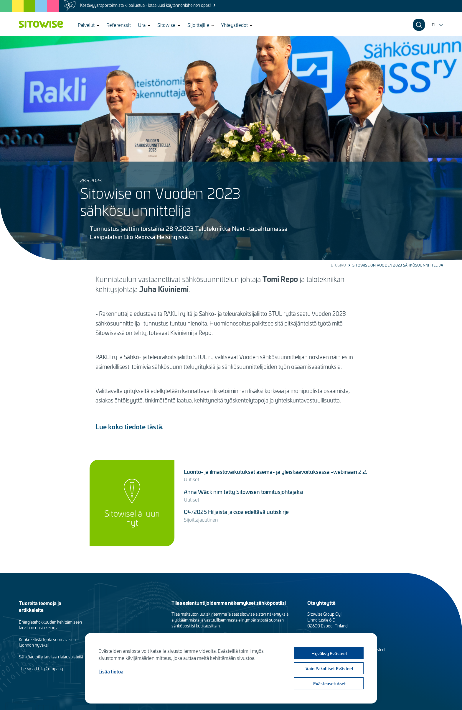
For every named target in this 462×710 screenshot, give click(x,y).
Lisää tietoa (110, 671)
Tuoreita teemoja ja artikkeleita (40, 606)
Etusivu (338, 265)
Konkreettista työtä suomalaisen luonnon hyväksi (47, 642)
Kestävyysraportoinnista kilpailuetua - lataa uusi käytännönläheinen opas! (145, 5)
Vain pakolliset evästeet (330, 668)
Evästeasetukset (329, 683)
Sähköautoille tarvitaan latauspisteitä (51, 657)
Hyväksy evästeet (329, 653)
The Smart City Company (41, 668)
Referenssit (118, 25)
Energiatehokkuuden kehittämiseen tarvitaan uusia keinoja (50, 624)
